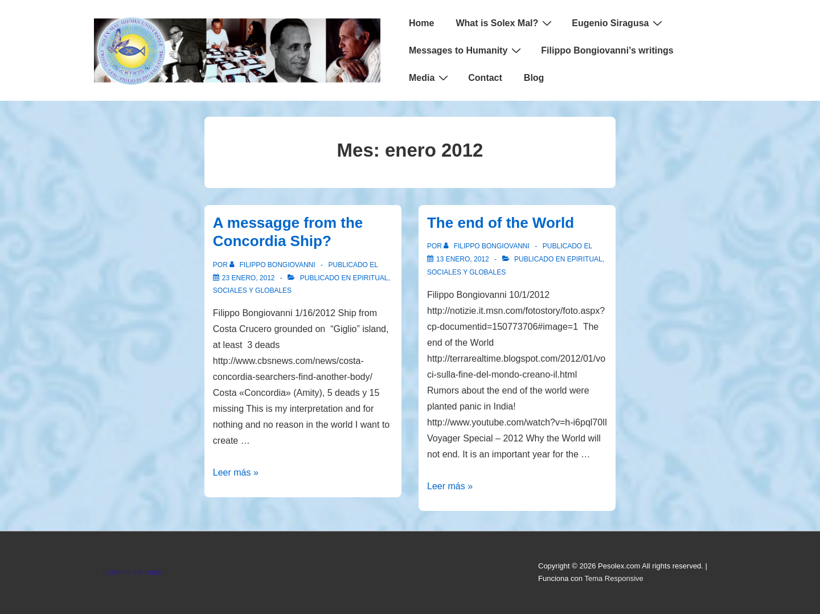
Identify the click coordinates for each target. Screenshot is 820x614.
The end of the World (500, 222)
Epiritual (370, 278)
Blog (534, 78)
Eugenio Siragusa (618, 23)
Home (421, 23)
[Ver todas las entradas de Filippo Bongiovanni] (273, 265)
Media (430, 77)
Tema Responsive (613, 578)
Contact (485, 78)
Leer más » (236, 472)
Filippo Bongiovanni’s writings (607, 50)
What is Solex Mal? (505, 23)
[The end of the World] (462, 259)
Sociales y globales (252, 290)
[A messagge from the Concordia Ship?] (248, 278)
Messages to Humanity (466, 50)
